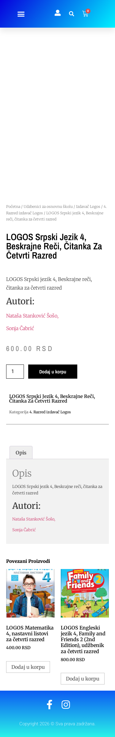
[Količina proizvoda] (15, 372)
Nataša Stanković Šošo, (32, 316)
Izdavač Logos (88, 206)
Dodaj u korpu (52, 371)
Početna (13, 206)
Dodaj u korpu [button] (28, 667)
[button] (21, 14)
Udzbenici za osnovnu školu (48, 206)
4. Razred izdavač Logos (50, 412)
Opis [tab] (21, 453)
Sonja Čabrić (20, 328)
